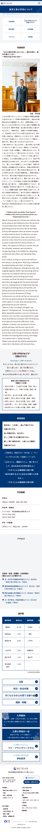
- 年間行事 (5, 812)
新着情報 (24, 813)
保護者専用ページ (32, 781)
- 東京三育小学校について (9, 793)
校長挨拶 (11, 22)
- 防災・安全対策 (7, 798)
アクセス (12, 38)
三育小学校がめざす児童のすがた (30, 22)
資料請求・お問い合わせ (32, 785)
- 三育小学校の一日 (7, 814)
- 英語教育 (25, 800)
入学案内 (24, 808)
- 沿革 (4, 796)
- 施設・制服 (5, 817)
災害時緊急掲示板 (21, 827)
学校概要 (30, 30)
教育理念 (11, 30)
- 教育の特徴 (25, 793)
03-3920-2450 (8, 780)
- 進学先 (24, 805)
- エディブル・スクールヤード (30, 803)
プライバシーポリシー (17, 824)
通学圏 (30, 38)
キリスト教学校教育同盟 (31, 824)
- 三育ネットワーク (7, 801)
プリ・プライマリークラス (29, 811)
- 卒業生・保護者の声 (8, 819)
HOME (4, 15)
